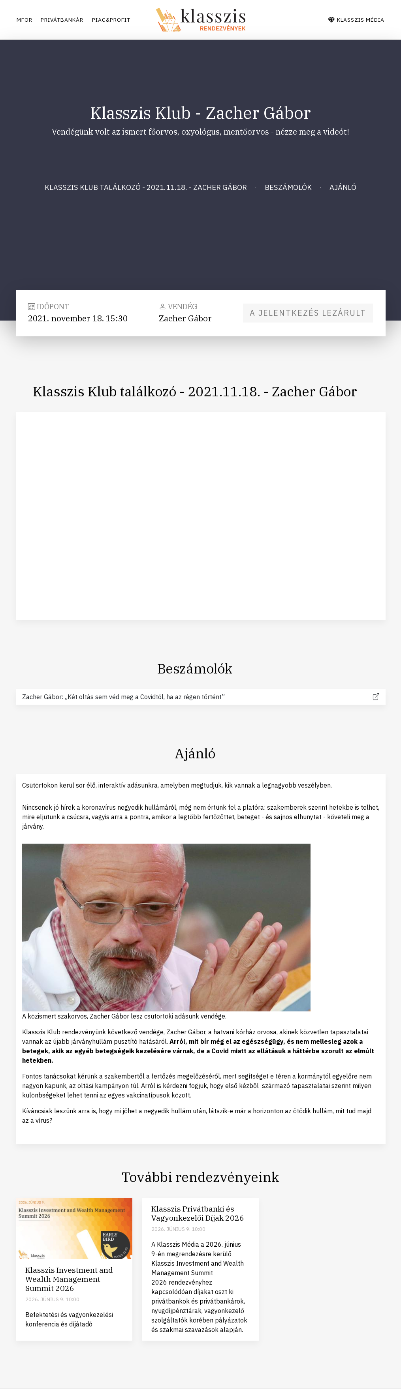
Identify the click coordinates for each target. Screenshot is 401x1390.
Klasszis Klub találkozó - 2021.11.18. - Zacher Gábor (146, 187)
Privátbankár (69, 20)
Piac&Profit (127, 20)
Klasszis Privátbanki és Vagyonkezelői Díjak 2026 (197, 1213)
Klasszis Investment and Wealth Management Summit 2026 (69, 1279)
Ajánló (342, 187)
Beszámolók (288, 187)
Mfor (25, 20)
